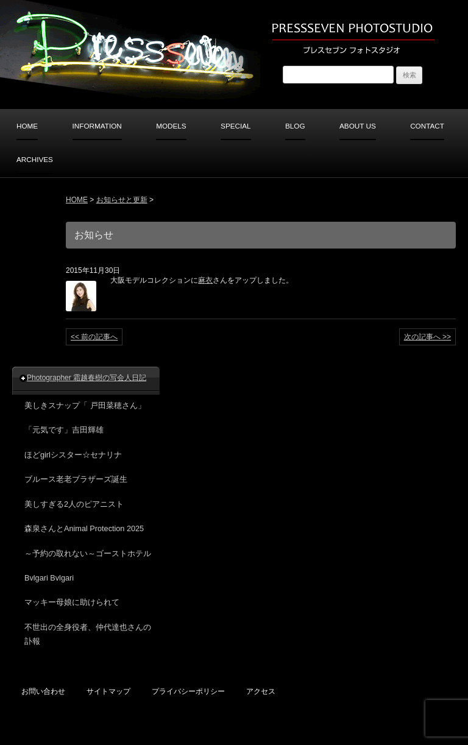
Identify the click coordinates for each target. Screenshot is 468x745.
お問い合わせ (43, 691)
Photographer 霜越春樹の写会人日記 (86, 377)
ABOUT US (357, 126)
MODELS (171, 126)
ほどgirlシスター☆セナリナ (73, 455)
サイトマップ (108, 691)
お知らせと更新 (121, 200)
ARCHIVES (34, 159)
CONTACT (427, 126)
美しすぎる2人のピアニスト (74, 504)
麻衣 (205, 280)
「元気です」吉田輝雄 (64, 430)
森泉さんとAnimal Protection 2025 (84, 528)
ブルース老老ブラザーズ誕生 (75, 479)
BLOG (295, 126)
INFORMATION (97, 126)
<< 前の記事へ (94, 337)
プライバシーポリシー (188, 691)
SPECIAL (236, 126)
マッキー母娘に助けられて (71, 602)
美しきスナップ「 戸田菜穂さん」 (85, 405)
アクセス (260, 691)
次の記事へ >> (427, 337)
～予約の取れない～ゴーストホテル (87, 553)
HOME (27, 126)
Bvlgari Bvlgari (49, 578)
